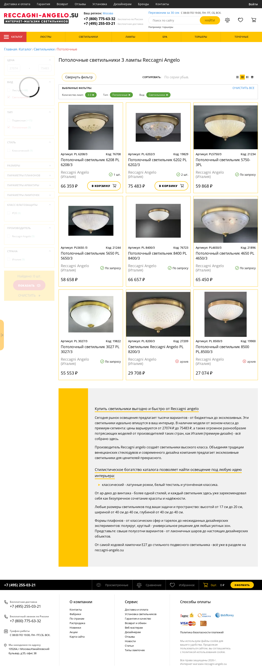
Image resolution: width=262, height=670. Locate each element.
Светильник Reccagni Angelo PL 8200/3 (155, 349)
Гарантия (43, 4)
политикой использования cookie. (203, 652)
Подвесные (22, 120)
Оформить (242, 585)
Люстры (20, 90)
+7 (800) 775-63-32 (113, 18)
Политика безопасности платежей (202, 632)
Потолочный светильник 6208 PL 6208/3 (90, 162)
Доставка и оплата (17, 4)
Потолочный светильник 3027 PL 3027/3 (90, 349)
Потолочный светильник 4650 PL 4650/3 (225, 256)
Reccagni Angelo (23, 236)
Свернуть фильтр (79, 77)
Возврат (62, 4)
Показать (29, 285)
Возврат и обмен (135, 623)
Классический (22, 150)
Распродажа (77, 623)
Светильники (44, 49)
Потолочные (121, 95)
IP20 (16, 213)
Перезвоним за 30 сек (163, 13)
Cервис (131, 601)
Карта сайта (77, 636)
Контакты (162, 4)
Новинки (75, 627)
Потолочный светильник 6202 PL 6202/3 (157, 162)
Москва (108, 13)
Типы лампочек (135, 650)
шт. (210, 584)
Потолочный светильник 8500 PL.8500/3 (222, 349)
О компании (81, 601)
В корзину (104, 186)
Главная (10, 49)
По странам (77, 618)
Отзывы (80, 4)
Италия (18, 259)
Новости (130, 641)
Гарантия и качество (138, 618)
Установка (100, 4)
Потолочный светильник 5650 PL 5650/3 (90, 256)
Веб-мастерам (134, 627)
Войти (253, 4)
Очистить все (243, 88)
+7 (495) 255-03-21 (113, 23)
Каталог (13, 36)
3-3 (91, 95)
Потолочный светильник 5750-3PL (223, 162)
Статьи (129, 645)
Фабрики (75, 614)
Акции (74, 632)
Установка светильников (140, 614)
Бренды (143, 4)
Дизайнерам (122, 4)
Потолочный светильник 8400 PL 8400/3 (157, 256)
